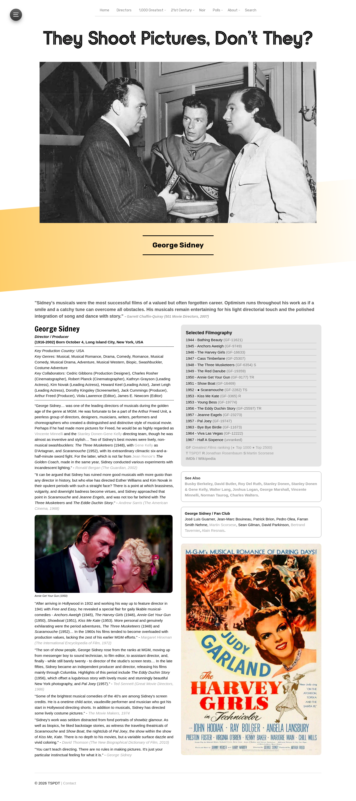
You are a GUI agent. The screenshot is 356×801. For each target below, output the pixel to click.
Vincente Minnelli (49, 434)
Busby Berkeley (198, 484)
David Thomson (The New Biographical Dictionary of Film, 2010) (115, 742)
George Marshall (274, 489)
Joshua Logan (245, 489)
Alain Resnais (213, 530)
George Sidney (119, 755)
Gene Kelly (143, 445)
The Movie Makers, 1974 (109, 713)
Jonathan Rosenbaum (224, 453)
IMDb (190, 458)
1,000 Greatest (151, 10)
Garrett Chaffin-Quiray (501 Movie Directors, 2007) (168, 316)
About (233, 10)
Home (104, 10)
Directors (124, 10)
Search (250, 10)
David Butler (225, 484)
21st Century (181, 10)
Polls (216, 10)
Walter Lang (219, 489)
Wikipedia (207, 458)
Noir (202, 10)
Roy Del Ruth (249, 484)
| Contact (68, 783)
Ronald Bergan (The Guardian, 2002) (106, 468)
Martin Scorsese (260, 453)
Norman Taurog (214, 495)
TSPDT (195, 453)
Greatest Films (204, 447)
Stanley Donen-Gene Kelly (100, 434)
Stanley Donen (276, 484)
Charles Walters (244, 495)
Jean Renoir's (143, 456)
